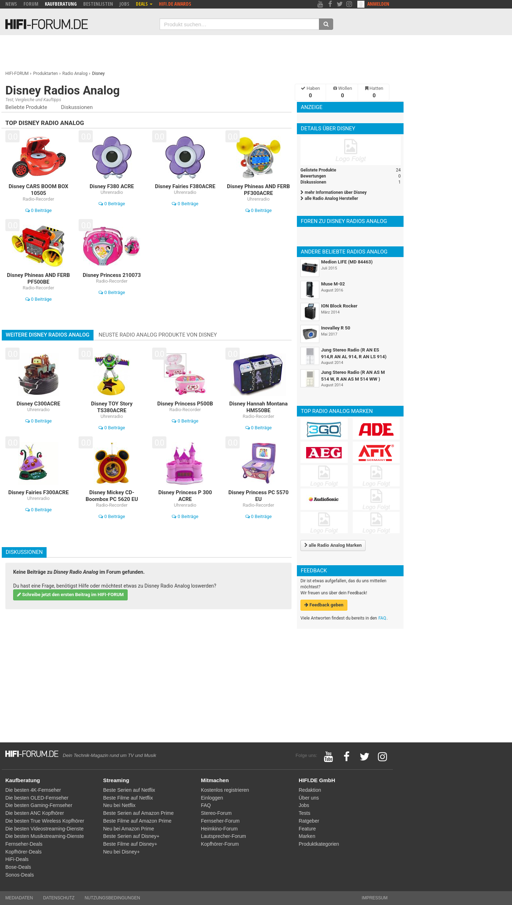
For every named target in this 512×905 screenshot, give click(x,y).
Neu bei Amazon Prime (128, 829)
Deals (144, 3)
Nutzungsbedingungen (112, 897)
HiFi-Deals (16, 859)
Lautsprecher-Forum (223, 836)
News (11, 3)
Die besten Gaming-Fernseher (38, 805)
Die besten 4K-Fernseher (33, 790)
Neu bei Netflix (119, 805)
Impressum (375, 897)
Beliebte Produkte (26, 107)
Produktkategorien (319, 844)
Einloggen (212, 798)
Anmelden (378, 3)
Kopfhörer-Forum (220, 844)
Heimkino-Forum (219, 829)
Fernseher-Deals (23, 844)
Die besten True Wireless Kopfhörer (44, 821)
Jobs (124, 3)
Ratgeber (309, 821)
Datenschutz (58, 897)
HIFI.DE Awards (175, 3)
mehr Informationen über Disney (333, 192)
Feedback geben (323, 604)
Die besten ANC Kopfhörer (34, 813)
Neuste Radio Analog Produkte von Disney (157, 335)
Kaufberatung (61, 3)
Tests (304, 813)
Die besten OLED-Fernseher (36, 798)
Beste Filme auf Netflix (128, 798)
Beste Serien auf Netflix (129, 790)
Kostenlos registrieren (225, 790)
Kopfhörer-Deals (23, 852)
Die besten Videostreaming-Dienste (44, 829)
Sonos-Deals (19, 875)
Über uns (309, 798)
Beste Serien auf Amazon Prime (138, 813)
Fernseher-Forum (220, 821)
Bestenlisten (98, 3)
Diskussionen (76, 107)
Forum (30, 3)
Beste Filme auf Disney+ (130, 844)
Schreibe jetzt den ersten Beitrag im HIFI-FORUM (70, 594)
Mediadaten (19, 897)
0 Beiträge (38, 210)
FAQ (382, 618)
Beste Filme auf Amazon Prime (137, 821)
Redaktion (310, 790)
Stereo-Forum (216, 813)
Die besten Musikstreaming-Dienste (44, 836)
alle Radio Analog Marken (333, 545)
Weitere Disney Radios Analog (48, 335)
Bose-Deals (18, 867)
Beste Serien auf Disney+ (131, 836)
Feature (307, 829)
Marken (307, 836)
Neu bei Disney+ (121, 852)
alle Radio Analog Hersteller (329, 198)
